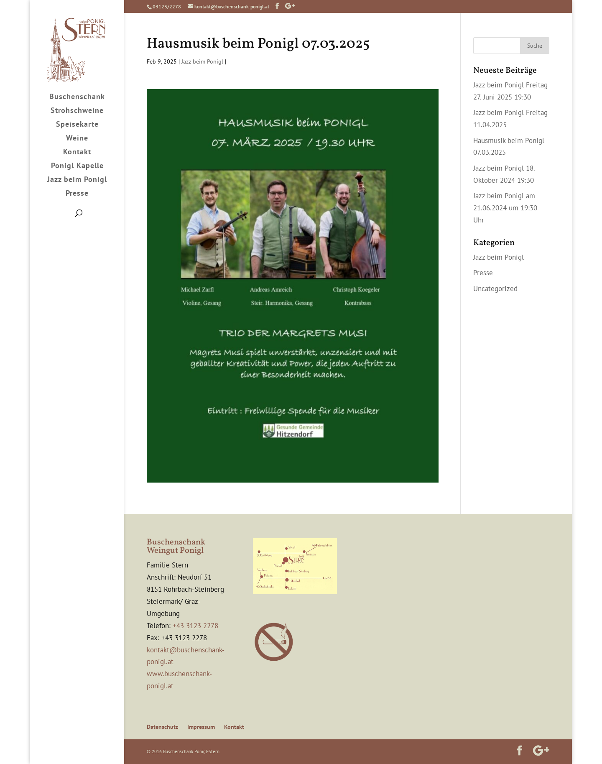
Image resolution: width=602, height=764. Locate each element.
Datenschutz (162, 727)
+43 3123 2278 (195, 625)
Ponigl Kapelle (77, 166)
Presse (77, 194)
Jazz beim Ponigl (77, 180)
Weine (77, 139)
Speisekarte (77, 125)
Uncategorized (495, 288)
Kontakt (77, 152)
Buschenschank (77, 97)
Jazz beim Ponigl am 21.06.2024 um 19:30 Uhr (505, 208)
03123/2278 (167, 6)
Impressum (201, 727)
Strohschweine (77, 111)
